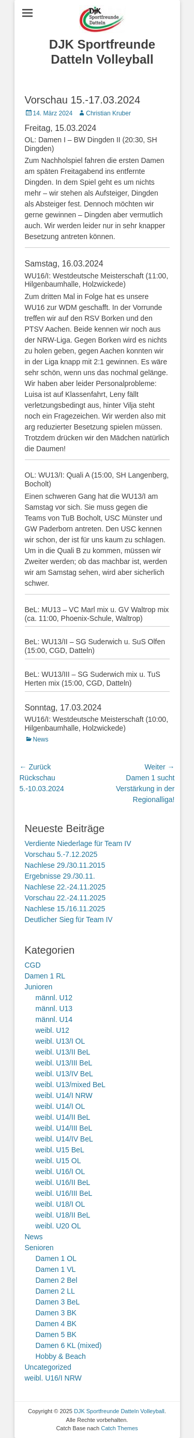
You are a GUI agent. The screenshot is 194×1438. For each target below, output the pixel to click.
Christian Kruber (108, 113)
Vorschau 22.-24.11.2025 (65, 898)
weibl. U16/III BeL (64, 1193)
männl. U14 (54, 1019)
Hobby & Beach (61, 1356)
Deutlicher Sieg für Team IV (69, 919)
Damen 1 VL (56, 1269)
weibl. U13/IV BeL (64, 1074)
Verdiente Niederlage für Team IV (78, 843)
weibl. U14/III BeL (64, 1128)
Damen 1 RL (45, 976)
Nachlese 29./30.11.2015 (65, 865)
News (41, 739)
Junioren (39, 987)
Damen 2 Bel (57, 1280)
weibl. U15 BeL (60, 1150)
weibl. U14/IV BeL (64, 1139)
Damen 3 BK (56, 1313)
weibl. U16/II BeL (63, 1182)
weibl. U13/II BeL (63, 1052)
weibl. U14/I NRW (64, 1095)
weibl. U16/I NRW (53, 1378)
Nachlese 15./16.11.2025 (65, 909)
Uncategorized (48, 1367)
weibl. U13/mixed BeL (71, 1084)
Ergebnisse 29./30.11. (60, 876)
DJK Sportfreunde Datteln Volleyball (102, 51)
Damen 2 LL (55, 1291)
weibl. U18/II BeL (63, 1215)
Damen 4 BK (56, 1324)
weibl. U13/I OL (60, 1041)
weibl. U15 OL (58, 1161)
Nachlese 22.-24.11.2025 (65, 887)
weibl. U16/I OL (60, 1171)
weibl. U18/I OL (60, 1204)
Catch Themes (119, 1428)
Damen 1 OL (56, 1258)
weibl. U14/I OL (60, 1106)
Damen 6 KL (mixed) (69, 1345)
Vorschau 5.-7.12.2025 (61, 854)
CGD (33, 965)
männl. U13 (54, 1008)
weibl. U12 (52, 1030)
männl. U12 (54, 998)
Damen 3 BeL (58, 1302)
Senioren (39, 1247)
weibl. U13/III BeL (64, 1063)
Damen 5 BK (56, 1334)
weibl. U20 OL (58, 1226)
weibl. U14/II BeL (63, 1117)
